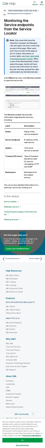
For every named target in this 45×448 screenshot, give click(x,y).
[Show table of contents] (4, 10)
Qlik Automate (11, 332)
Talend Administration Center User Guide (22, 10)
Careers (9, 400)
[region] (22, 433)
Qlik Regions (11, 370)
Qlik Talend (10, 306)
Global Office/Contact (14, 407)
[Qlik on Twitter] (33, 414)
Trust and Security (13, 347)
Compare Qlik (11, 360)
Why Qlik (9, 343)
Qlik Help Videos (12, 275)
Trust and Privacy (13, 350)
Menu (42, 4)
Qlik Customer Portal (14, 288)
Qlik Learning (11, 285)
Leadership (10, 384)
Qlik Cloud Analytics (14, 323)
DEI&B (8, 391)
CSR (7, 387)
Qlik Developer (12, 279)
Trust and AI (10, 353)
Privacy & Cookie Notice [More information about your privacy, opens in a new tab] (31, 435)
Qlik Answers (11, 326)
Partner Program (12, 397)
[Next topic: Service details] (33, 258)
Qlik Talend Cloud (13, 310)
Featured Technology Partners (18, 363)
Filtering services (11, 219)
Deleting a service (11, 207)
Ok (22, 440)
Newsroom (10, 404)
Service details (10, 201)
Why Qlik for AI (12, 357)
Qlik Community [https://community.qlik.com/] (22, 414)
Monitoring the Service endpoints (19, 13)
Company (10, 381)
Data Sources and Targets (16, 366)
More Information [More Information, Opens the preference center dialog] (22, 445)
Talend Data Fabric (13, 313)
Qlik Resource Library (14, 292)
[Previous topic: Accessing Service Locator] (12, 258)
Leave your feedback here (17, 249)
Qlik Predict (10, 329)
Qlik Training (11, 282)
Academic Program (13, 394)
